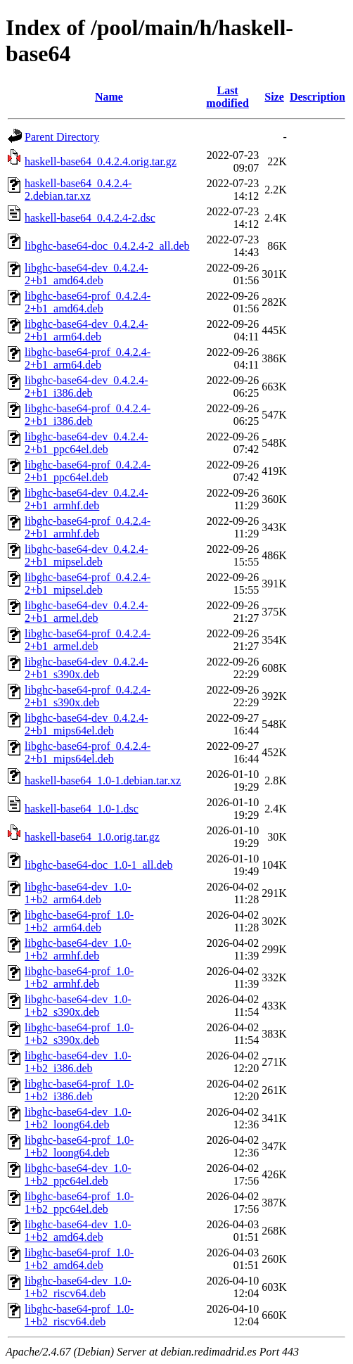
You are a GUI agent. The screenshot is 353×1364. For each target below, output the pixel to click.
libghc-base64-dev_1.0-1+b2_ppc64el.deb (78, 1174)
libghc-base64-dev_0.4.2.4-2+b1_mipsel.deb (86, 555)
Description (317, 97)
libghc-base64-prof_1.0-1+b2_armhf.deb (79, 977)
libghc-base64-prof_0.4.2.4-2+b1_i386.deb (87, 414)
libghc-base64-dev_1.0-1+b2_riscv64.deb (78, 1287)
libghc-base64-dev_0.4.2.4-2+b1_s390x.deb (86, 668)
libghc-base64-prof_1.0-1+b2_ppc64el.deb (79, 1202)
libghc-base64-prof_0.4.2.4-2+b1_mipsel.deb (87, 583)
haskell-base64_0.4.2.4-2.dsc (90, 218)
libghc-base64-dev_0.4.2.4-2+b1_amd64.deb (86, 274)
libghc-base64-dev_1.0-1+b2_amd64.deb (78, 1230)
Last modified (227, 96)
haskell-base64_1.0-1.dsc (82, 809)
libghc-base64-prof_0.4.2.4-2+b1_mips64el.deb (87, 752)
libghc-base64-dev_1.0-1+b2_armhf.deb (78, 949)
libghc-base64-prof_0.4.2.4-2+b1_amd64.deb (87, 302)
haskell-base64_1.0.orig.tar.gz (92, 837)
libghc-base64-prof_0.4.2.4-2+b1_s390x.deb (87, 696)
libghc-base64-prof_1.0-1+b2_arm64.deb (79, 921)
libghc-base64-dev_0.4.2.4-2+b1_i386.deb (86, 386)
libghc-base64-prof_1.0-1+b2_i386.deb (79, 1090)
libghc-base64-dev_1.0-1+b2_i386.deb (78, 1062)
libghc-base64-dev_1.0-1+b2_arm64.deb (78, 893)
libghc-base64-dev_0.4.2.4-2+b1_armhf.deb (86, 499)
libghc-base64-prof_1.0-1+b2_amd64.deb (79, 1259)
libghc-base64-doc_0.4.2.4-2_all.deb (107, 246)
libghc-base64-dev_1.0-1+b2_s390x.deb (78, 1005)
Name (109, 97)
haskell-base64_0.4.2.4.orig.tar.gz (100, 161)
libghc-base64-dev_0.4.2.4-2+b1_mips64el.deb (86, 724)
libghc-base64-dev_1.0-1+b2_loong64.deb (78, 1118)
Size (274, 97)
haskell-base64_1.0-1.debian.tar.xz (103, 780)
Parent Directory (62, 137)
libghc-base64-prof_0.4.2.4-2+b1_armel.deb (87, 639)
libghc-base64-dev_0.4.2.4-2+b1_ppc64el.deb (86, 443)
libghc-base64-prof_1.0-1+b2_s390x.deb (79, 1033)
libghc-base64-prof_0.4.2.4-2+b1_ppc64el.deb (87, 471)
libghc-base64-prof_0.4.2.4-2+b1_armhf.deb (87, 527)
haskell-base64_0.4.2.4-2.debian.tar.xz (78, 189)
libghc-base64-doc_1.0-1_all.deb (99, 865)
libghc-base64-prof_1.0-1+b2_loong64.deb (79, 1146)
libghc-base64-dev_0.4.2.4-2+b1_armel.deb (86, 611)
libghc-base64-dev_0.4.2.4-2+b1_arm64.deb (86, 330)
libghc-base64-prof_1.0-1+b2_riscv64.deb (79, 1315)
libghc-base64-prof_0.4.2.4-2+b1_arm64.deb (87, 358)
